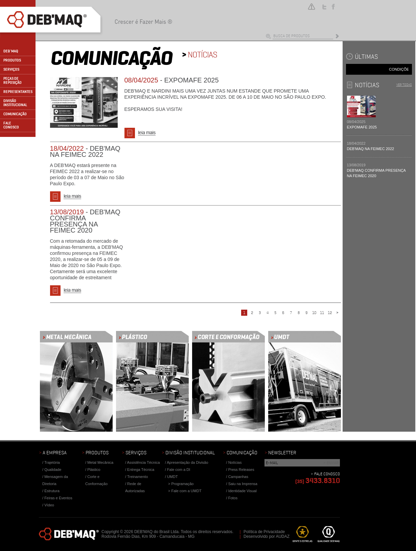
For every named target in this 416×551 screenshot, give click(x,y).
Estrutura (52, 491)
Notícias (235, 462)
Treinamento (137, 477)
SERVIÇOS (11, 69)
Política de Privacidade (264, 531)
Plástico (93, 470)
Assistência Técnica (143, 462)
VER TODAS (404, 85)
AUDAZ (283, 536)
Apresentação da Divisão (187, 462)
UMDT (172, 477)
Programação (182, 484)
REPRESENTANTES (17, 92)
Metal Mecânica (100, 462)
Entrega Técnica (140, 470)
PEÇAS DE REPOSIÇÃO (12, 80)
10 (314, 312)
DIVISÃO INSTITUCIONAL (15, 103)
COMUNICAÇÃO (15, 114)
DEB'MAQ (10, 51)
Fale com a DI (178, 470)
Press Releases (241, 470)
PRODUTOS (12, 60)
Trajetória (52, 462)
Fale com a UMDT (186, 491)
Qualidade (52, 470)
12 (330, 312)
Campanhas (238, 477)
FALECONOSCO (11, 125)
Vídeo (49, 505)
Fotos (233, 498)
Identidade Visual (242, 491)
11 (322, 312)
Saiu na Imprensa (242, 484)
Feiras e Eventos (58, 498)
